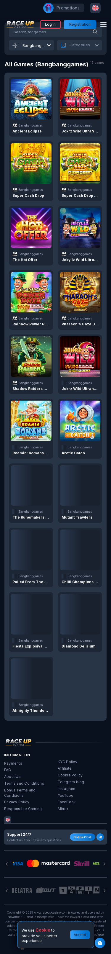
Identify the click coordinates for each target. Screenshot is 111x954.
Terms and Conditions (24, 783)
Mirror (63, 809)
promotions (65, 8)
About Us (12, 776)
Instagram (66, 788)
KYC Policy (67, 762)
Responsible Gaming (23, 809)
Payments (13, 763)
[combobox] (95, 8)
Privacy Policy (16, 802)
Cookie (43, 929)
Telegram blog (71, 782)
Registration (80, 24)
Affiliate (65, 768)
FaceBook (67, 802)
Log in (50, 24)
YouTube (66, 795)
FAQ (8, 770)
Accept (80, 934)
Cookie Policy (70, 775)
